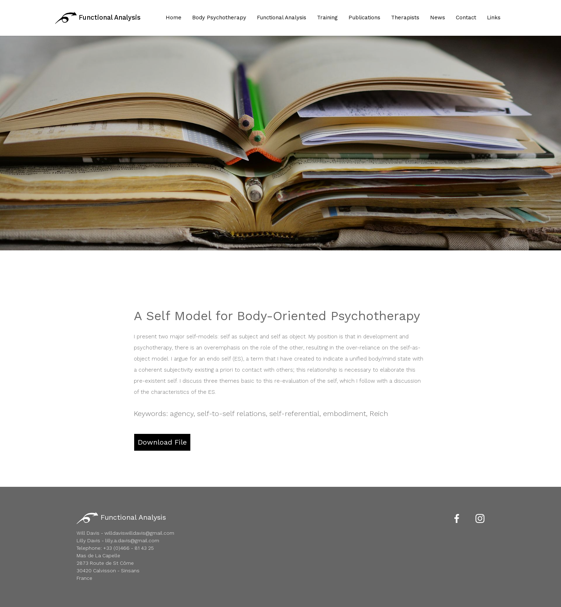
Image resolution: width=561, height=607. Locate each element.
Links (494, 17)
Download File (162, 442)
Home (173, 17)
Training (327, 17)
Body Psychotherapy (219, 17)
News (437, 17)
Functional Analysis (98, 18)
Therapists (405, 17)
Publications (364, 17)
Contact (466, 17)
